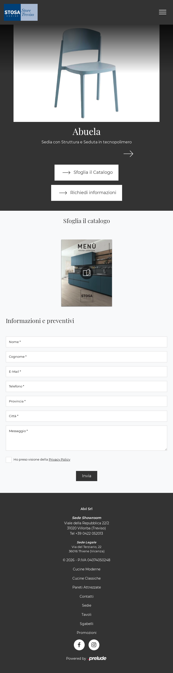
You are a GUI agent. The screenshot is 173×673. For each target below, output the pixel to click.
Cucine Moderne (86, 569)
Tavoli (86, 614)
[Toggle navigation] (162, 12)
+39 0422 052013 (89, 533)
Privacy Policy (59, 459)
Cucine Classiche (86, 578)
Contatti (87, 596)
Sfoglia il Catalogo (86, 173)
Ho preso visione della (42, 459)
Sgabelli (86, 624)
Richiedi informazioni (86, 193)
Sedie (86, 605)
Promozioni (87, 633)
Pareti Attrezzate (86, 587)
